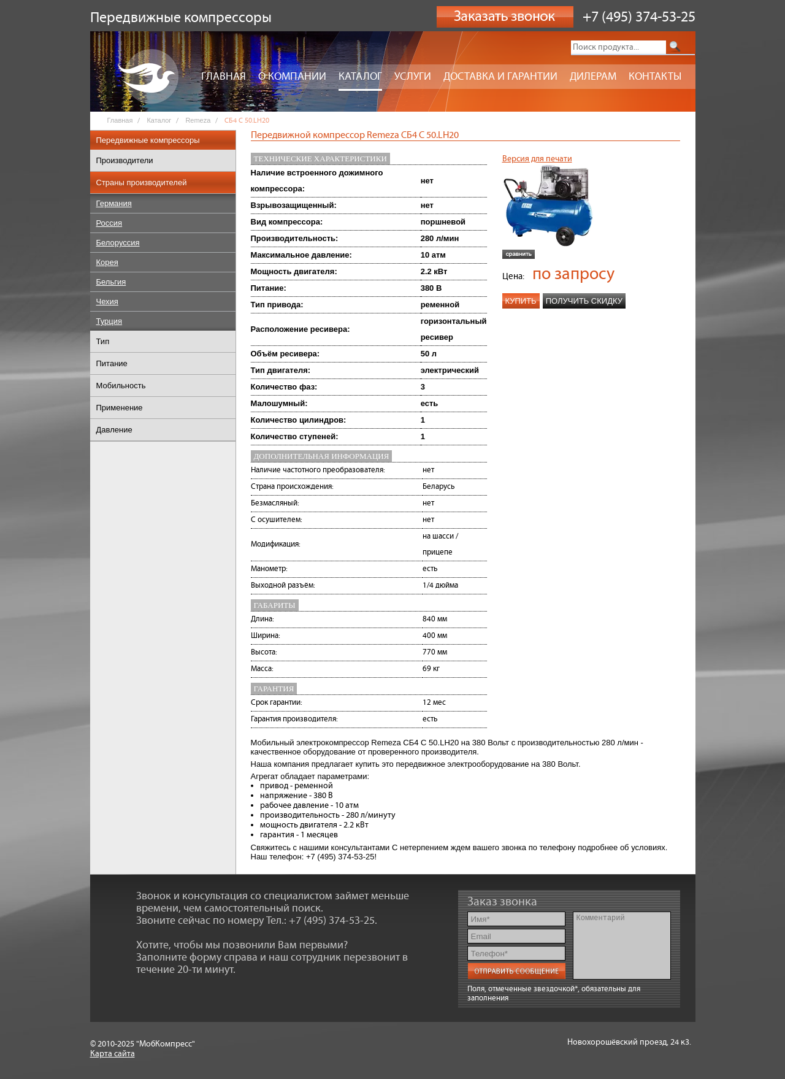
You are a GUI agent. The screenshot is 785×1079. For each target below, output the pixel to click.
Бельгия (111, 281)
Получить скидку (584, 300)
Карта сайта (112, 1054)
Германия (114, 203)
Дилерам (593, 77)
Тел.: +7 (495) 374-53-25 (320, 921)
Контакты (655, 77)
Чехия (107, 301)
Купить (521, 300)
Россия (109, 223)
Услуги (412, 77)
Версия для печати (537, 159)
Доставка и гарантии (500, 77)
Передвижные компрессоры (148, 140)
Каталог (360, 77)
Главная (223, 77)
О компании (292, 77)
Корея (107, 262)
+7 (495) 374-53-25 (639, 17)
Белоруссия (118, 242)
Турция (109, 321)
